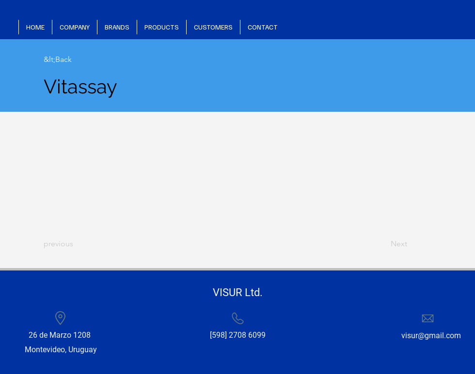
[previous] (75, 244)
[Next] (383, 244)
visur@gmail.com (431, 335)
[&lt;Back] (75, 59)
